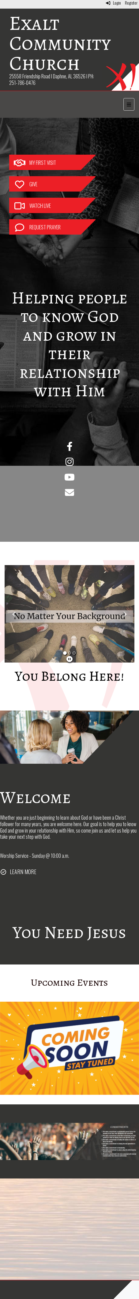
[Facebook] (70, 447)
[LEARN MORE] (18, 872)
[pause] (69, 658)
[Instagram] (69, 463)
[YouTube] (69, 478)
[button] (14, 614)
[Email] (69, 493)
